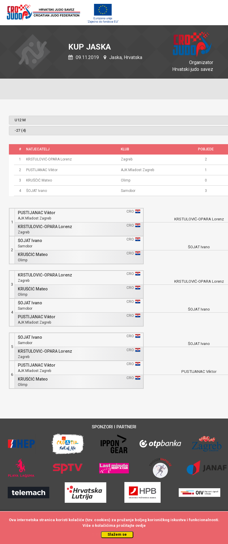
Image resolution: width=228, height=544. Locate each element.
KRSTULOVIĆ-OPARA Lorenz (45, 227)
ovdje (140, 525)
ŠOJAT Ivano (30, 240)
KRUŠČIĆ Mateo (33, 254)
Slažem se (117, 534)
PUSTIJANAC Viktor (37, 213)
